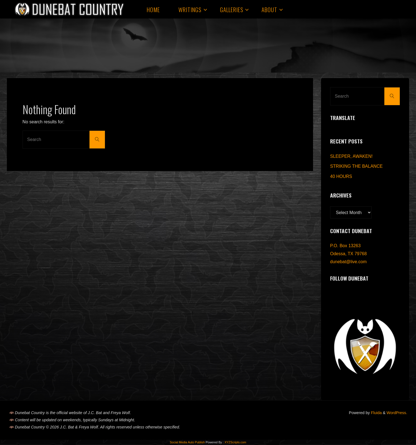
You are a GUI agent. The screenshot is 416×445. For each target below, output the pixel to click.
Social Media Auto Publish (187, 442)
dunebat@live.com (348, 261)
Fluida (376, 413)
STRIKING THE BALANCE (356, 166)
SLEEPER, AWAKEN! (351, 156)
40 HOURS (341, 176)
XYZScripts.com (235, 442)
